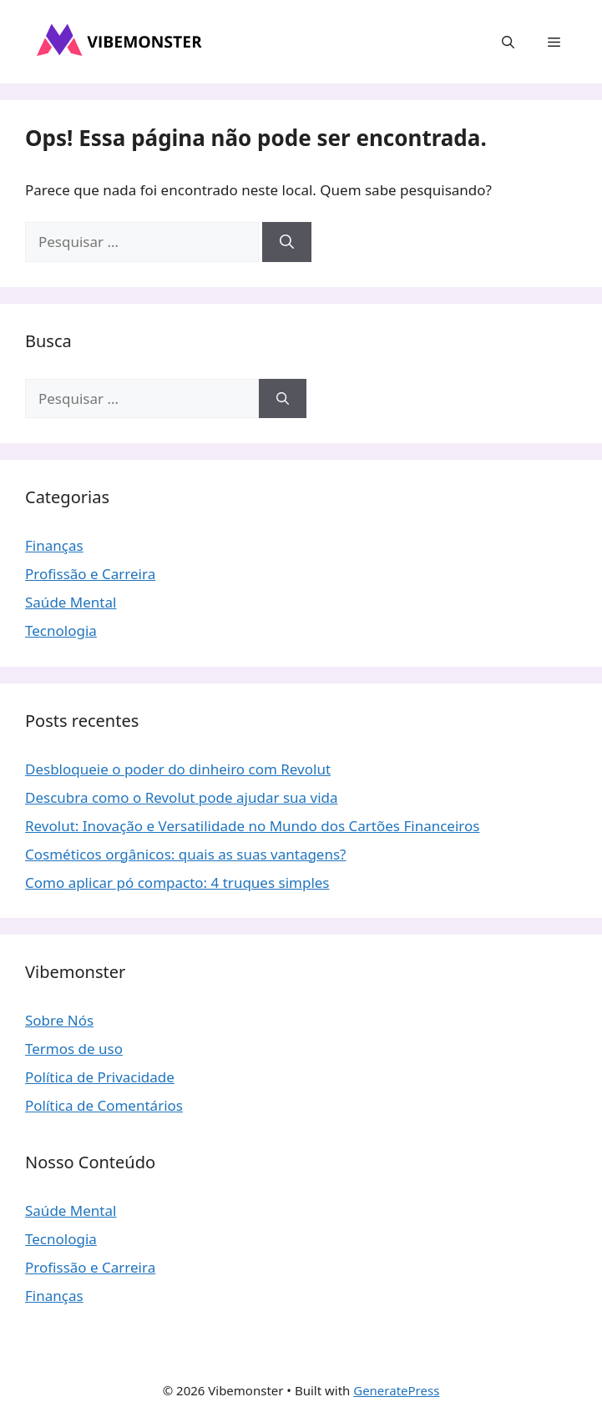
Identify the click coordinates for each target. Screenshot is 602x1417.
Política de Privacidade (100, 1077)
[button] (508, 42)
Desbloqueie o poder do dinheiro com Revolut (178, 769)
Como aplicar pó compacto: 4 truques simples (177, 882)
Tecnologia (61, 630)
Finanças (54, 545)
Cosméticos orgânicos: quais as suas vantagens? (186, 854)
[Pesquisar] (286, 242)
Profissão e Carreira (90, 573)
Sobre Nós (59, 1020)
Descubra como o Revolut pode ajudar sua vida (181, 797)
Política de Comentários (104, 1105)
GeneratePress (396, 1390)
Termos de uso (74, 1048)
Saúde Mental (70, 602)
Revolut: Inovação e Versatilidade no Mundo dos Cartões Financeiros (252, 825)
